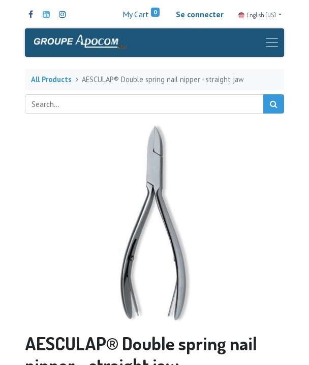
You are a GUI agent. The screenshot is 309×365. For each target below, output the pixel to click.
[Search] (273, 104)
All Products (51, 79)
